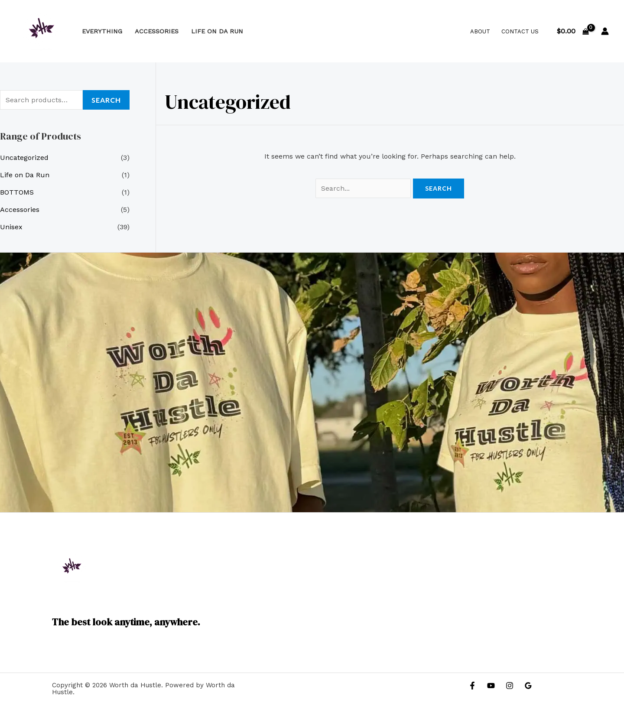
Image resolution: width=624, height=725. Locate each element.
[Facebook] (472, 685)
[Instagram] (510, 685)
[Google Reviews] (528, 685)
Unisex (11, 227)
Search (106, 100)
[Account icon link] (605, 31)
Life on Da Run (217, 31)
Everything (102, 31)
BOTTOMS (17, 192)
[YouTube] (491, 685)
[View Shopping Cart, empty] (572, 31)
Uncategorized (24, 157)
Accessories (157, 31)
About (480, 31)
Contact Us (520, 31)
